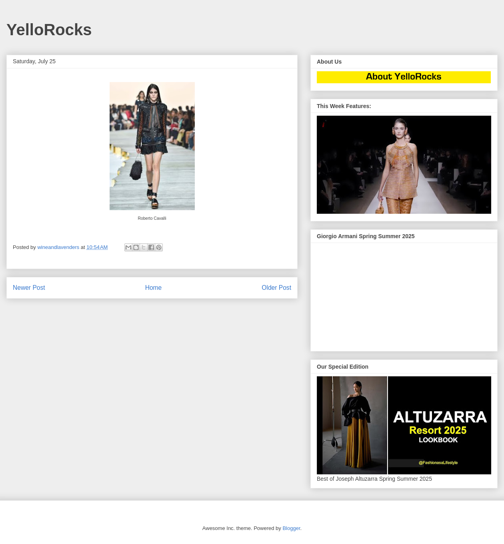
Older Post (276, 287)
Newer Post (29, 287)
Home (153, 287)
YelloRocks (49, 29)
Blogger (291, 528)
